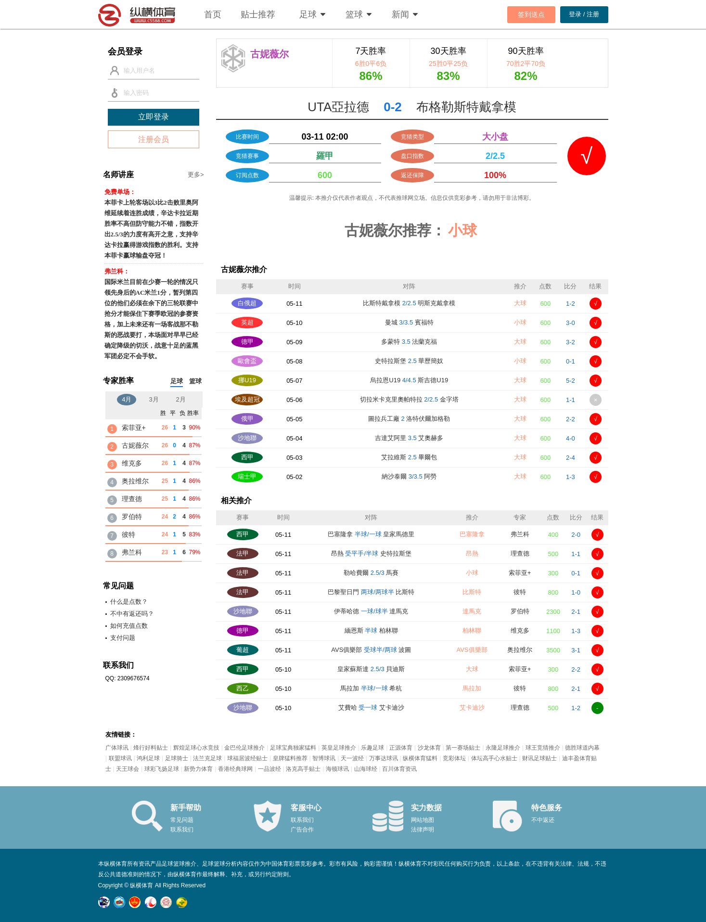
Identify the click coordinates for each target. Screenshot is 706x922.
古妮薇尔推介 (244, 269)
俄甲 (247, 418)
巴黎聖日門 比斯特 (371, 592)
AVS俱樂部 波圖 (371, 649)
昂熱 (472, 553)
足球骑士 (176, 758)
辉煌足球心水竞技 (196, 747)
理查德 (520, 553)
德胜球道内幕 (582, 747)
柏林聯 (471, 630)
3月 (153, 399)
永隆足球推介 (503, 747)
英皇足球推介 (338, 747)
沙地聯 (247, 438)
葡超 (242, 649)
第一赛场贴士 (463, 747)
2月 (181, 399)
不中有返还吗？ (132, 613)
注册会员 (153, 139)
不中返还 (542, 820)
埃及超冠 (247, 399)
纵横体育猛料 (420, 758)
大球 (520, 303)
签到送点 (531, 14)
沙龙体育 (429, 747)
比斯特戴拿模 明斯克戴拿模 (409, 303)
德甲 (247, 341)
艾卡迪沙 (472, 707)
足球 (308, 14)
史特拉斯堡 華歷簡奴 (409, 360)
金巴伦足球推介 (244, 747)
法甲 (242, 553)
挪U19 (247, 380)
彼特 (519, 592)
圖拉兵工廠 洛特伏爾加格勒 (409, 418)
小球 (520, 322)
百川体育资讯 (399, 769)
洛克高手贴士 (303, 769)
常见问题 (181, 820)
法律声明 (422, 829)
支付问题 (122, 637)
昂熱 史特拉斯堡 (371, 553)
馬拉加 (471, 688)
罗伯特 (520, 611)
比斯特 (471, 592)
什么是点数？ (129, 601)
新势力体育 (198, 769)
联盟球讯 (120, 758)
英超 (247, 322)
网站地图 (422, 820)
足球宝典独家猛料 (293, 747)
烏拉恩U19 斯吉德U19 (409, 380)
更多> (196, 174)
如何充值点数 (129, 625)
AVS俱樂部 (471, 649)
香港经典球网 (235, 769)
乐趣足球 (372, 747)
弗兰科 (520, 534)
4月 (126, 399)
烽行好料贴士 (150, 747)
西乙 (242, 688)
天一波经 (352, 758)
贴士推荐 (258, 14)
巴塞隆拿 (472, 534)
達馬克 (471, 611)
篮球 (354, 14)
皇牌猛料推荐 (290, 758)
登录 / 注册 (584, 14)
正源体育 (400, 747)
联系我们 (181, 829)
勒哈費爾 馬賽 (371, 572)
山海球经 (365, 769)
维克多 (520, 630)
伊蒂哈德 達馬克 (371, 611)
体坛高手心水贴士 (494, 758)
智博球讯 (323, 758)
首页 (212, 14)
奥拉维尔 (519, 649)
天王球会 (127, 769)
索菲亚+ (520, 572)
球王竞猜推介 (543, 747)
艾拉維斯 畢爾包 (409, 457)
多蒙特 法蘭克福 (409, 341)
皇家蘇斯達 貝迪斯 (371, 669)
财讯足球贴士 (539, 758)
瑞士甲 (247, 476)
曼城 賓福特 (409, 322)
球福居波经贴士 (247, 758)
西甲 (247, 457)
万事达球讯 (383, 758)
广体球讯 (116, 747)
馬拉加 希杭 (371, 688)
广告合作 (302, 829)
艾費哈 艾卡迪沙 (371, 707)
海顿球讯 (337, 769)
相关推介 (236, 500)
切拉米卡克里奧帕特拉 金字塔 (409, 399)
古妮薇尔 (135, 445)
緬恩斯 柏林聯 (371, 630)
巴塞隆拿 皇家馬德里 (371, 534)
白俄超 (247, 303)
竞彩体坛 (454, 758)
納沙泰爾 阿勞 (409, 476)
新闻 (400, 14)
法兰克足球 (207, 758)
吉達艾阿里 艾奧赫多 (409, 438)
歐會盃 (247, 360)
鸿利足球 (148, 758)
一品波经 (269, 769)
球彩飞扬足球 (161, 769)
